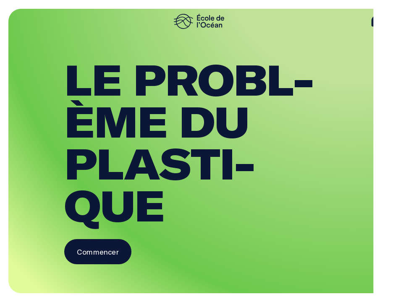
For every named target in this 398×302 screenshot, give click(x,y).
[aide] (377, 21)
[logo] (199, 21)
